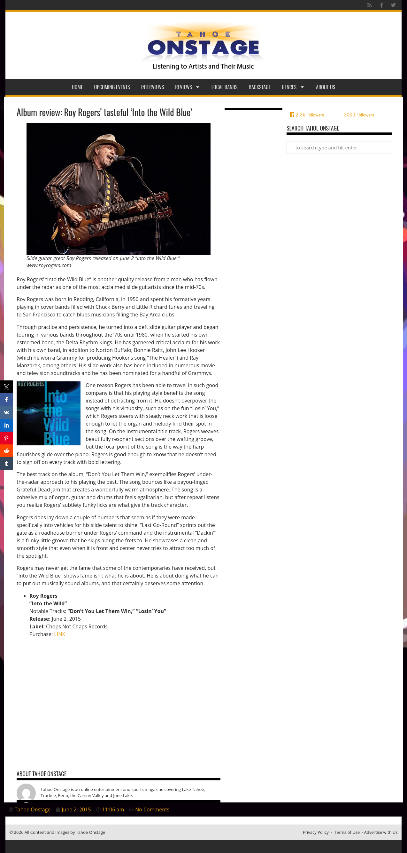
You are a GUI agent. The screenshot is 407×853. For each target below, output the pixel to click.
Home (77, 87)
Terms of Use (347, 832)
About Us (325, 87)
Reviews (187, 87)
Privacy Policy (316, 832)
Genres (293, 87)
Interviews (152, 87)
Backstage (260, 87)
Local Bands (224, 87)
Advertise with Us (381, 832)
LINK (59, 634)
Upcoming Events (112, 87)
